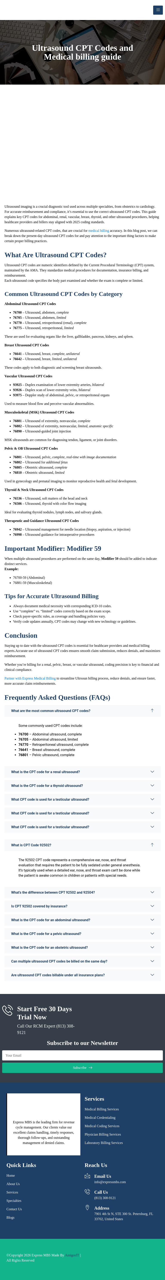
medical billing (98, 230)
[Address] (87, 1207)
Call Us (101, 1192)
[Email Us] (87, 1175)
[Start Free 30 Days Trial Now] (7, 1010)
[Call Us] (87, 1191)
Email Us (102, 1176)
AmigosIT (72, 1255)
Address (101, 1208)
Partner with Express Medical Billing (30, 678)
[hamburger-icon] (158, 10)
